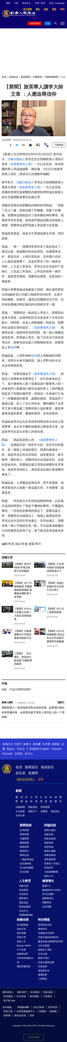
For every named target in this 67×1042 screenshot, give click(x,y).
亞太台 (21, 748)
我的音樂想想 (24, 966)
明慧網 (42, 1011)
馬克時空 (48, 867)
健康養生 (48, 881)
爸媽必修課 (25, 906)
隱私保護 (48, 992)
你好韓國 (21, 933)
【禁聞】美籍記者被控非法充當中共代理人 (55, 586)
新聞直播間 (35, 23)
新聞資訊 (31, 767)
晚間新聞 (24, 842)
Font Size (37, 144)
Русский (7, 753)
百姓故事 (42, 966)
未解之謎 (23, 885)
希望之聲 (8, 1011)
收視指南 (35, 992)
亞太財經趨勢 (27, 867)
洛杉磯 (37, 744)
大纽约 (18, 744)
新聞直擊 (24, 847)
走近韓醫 (46, 906)
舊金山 (11, 748)
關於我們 (21, 992)
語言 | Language (57, 3)
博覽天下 (32, 811)
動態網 (53, 1011)
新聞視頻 (26, 825)
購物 (41, 779)
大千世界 (21, 949)
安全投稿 (21, 996)
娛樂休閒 (23, 919)
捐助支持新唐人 (26, 779)
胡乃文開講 (48, 894)
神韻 (8, 3)
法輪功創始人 (16, 159)
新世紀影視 (20, 1015)
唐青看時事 (50, 859)
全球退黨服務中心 (26, 1011)
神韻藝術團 (23, 1007)
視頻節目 (13, 77)
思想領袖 (48, 847)
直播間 (33, 773)
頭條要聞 (20, 807)
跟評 (60, 702)
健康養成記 (48, 898)
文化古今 (23, 910)
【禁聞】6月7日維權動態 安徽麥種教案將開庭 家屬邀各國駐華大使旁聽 (23, 590)
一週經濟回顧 (27, 859)
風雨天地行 (43, 958)
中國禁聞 (37, 77)
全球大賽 (20, 815)
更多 (32, 1015)
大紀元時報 (38, 1007)
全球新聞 (24, 830)
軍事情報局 (50, 855)
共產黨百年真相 (46, 933)
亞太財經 (24, 871)
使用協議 (8, 996)
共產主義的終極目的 (48, 937)
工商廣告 (42, 978)
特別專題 (44, 919)
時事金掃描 (50, 838)
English (44, 748)
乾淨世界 (52, 1007)
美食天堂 (21, 937)
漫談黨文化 (43, 970)
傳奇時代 (42, 929)
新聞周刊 (24, 851)
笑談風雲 (23, 890)
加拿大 (27, 744)
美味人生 (21, 941)
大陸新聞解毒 (51, 871)
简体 (43, 3)
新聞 (19, 791)
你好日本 (21, 929)
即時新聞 (45, 807)
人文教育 (25, 881)
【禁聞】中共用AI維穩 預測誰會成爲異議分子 (55, 567)
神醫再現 (46, 902)
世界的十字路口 (52, 863)
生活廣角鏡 (22, 924)
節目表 (20, 773)
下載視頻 (58, 144)
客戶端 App (9, 1000)
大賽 (16, 3)
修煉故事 (42, 974)
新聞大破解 (50, 851)
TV (48, 23)
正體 (37, 3)
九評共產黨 (43, 945)
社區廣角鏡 (25, 863)
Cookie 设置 (33, 1037)
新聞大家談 (50, 830)
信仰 (13, 347)
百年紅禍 (42, 954)
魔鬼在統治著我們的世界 (50, 941)
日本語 (18, 753)
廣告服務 (34, 996)
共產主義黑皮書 (46, 962)
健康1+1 (46, 885)
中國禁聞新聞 (51, 77)
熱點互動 (48, 834)
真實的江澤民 (45, 949)
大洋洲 (46, 744)
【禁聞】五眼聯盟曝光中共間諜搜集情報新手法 (22, 634)
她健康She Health (51, 890)
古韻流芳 (23, 894)
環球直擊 (24, 834)
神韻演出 (55, 811)
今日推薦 (20, 811)
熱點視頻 (32, 807)
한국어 (29, 753)
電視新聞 (25, 77)
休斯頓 (56, 744)
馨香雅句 (23, 898)
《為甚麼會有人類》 (21, 164)
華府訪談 (24, 855)
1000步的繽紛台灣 (25, 960)
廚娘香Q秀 (22, 954)
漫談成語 (23, 902)
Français (56, 748)
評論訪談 (50, 825)
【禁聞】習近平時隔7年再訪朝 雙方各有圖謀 (22, 567)
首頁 (4, 77)
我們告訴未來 (45, 924)
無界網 (6, 1015)
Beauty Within (24, 945)
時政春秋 (48, 842)
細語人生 (48, 876)
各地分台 (26, 3)
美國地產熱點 (26, 915)
